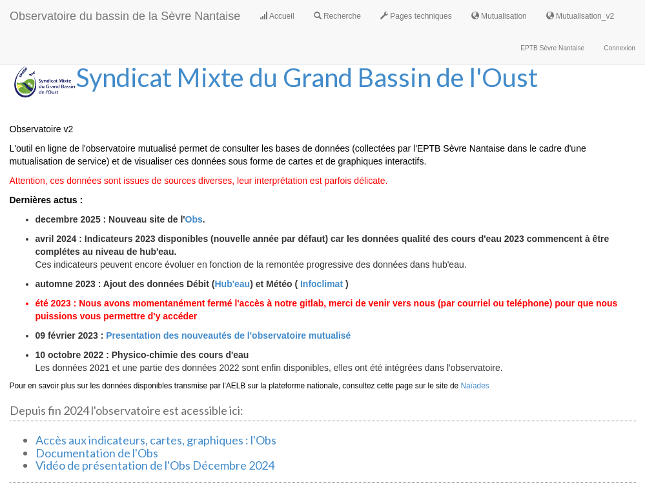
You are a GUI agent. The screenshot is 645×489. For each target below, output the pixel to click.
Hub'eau (232, 284)
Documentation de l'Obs (97, 453)
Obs (194, 219)
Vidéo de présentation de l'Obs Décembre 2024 (155, 465)
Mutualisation (499, 16)
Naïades (474, 385)
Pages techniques (416, 16)
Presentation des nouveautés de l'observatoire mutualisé (228, 335)
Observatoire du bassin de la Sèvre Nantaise (125, 16)
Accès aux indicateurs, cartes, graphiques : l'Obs (156, 440)
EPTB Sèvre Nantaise (552, 48)
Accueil (277, 16)
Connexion (619, 48)
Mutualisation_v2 (580, 16)
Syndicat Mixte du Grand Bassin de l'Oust (307, 77)
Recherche (337, 16)
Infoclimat (321, 284)
